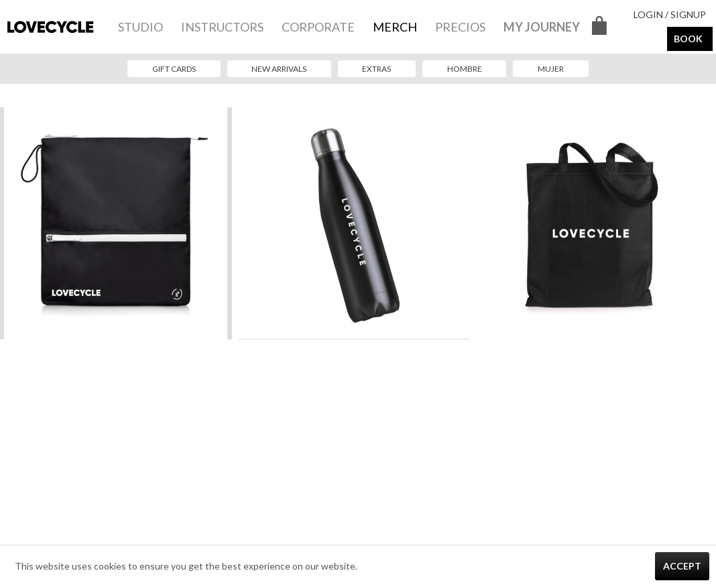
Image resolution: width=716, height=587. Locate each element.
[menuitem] (140, 27)
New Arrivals (278, 69)
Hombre (464, 69)
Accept (682, 566)
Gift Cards (174, 69)
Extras (376, 69)
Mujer (551, 69)
